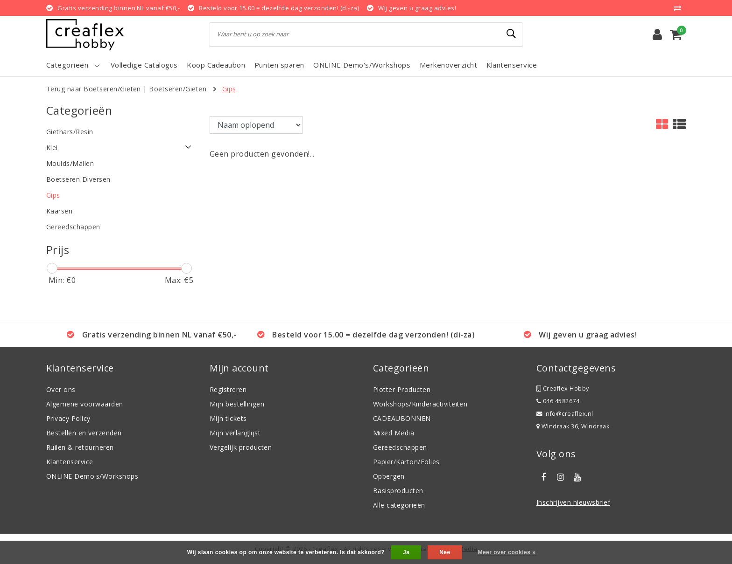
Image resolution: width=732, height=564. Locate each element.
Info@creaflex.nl (564, 414)
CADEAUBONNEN (402, 418)
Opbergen (389, 476)
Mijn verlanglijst (235, 432)
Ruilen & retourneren (80, 447)
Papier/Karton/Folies (406, 461)
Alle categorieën (399, 505)
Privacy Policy (68, 418)
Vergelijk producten (241, 447)
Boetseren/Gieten (177, 88)
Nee (444, 552)
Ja (406, 552)
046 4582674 (557, 401)
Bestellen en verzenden (84, 432)
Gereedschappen (400, 447)
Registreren (228, 389)
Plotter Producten (401, 389)
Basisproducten (398, 490)
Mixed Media (393, 432)
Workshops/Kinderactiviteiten (420, 403)
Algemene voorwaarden (84, 403)
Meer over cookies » (506, 552)
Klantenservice (69, 461)
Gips (229, 88)
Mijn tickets (228, 418)
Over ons (61, 389)
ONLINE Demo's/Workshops (92, 476)
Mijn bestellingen (237, 403)
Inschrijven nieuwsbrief (573, 502)
